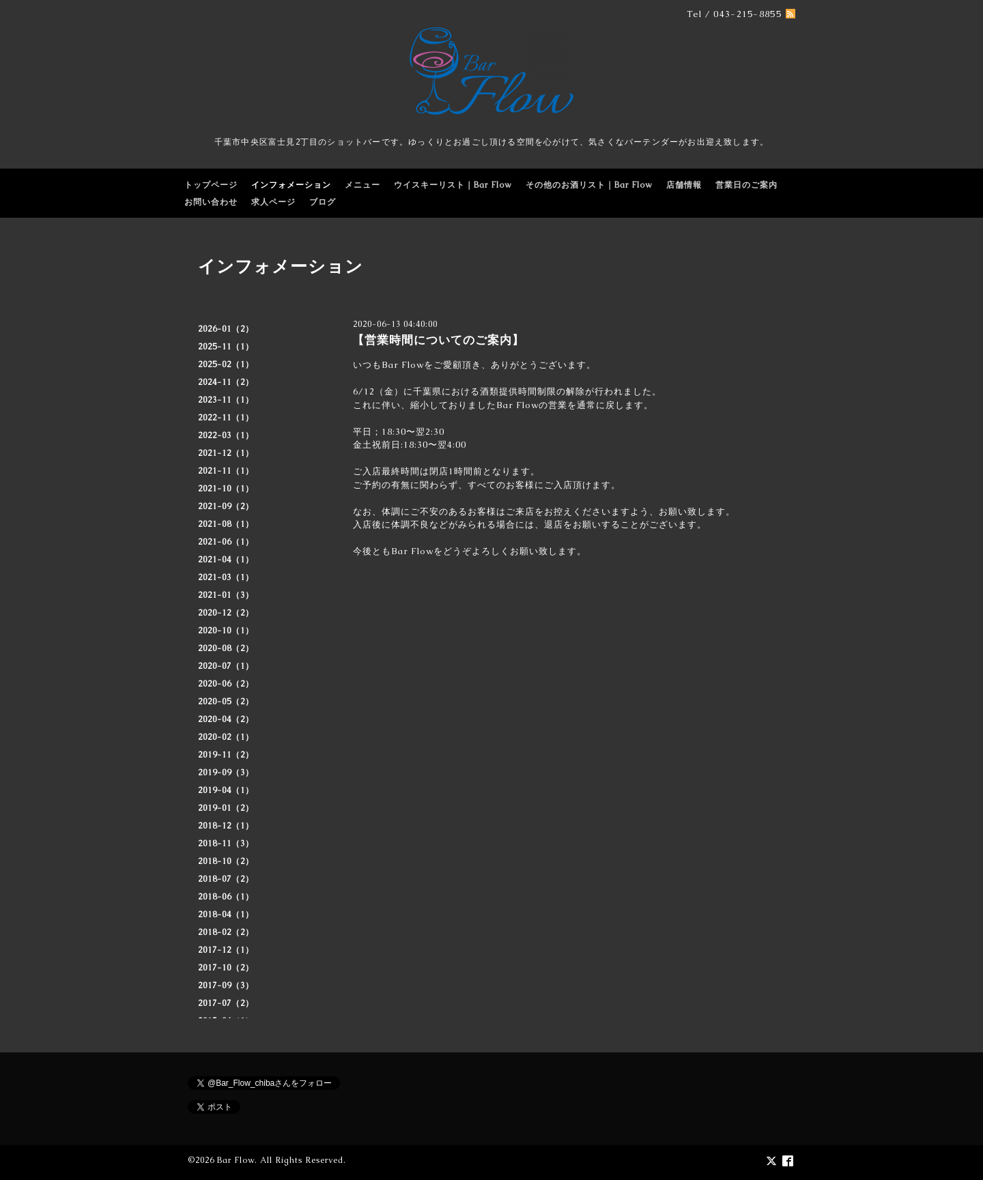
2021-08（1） (226, 524)
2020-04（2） (226, 719)
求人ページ (273, 202)
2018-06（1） (226, 896)
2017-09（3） (226, 985)
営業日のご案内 (746, 184)
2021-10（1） (226, 488)
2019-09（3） (226, 772)
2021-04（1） (226, 559)
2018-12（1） (226, 825)
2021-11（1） (226, 470)
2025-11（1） (226, 346)
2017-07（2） (226, 1003)
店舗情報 (684, 184)
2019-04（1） (226, 790)
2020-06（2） (226, 683)
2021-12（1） (226, 453)
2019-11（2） (226, 754)
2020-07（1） (226, 666)
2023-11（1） (226, 399)
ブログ (322, 202)
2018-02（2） (226, 932)
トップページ (211, 184)
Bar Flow (236, 1160)
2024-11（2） (226, 382)
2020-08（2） (226, 648)
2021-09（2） (226, 506)
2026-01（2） (226, 328)
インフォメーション (291, 184)
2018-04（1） (226, 914)
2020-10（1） (226, 630)
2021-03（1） (226, 577)
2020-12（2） (226, 612)
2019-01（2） (226, 808)
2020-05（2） (226, 701)
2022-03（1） (226, 435)
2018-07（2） (226, 879)
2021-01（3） (226, 595)
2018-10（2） (226, 861)
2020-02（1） (226, 737)
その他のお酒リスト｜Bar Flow (589, 184)
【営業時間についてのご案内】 (438, 339)
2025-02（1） (226, 364)
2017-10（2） (226, 967)
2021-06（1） (226, 541)
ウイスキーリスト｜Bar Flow (453, 184)
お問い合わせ (211, 202)
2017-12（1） (226, 950)
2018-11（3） (226, 843)
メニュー (362, 184)
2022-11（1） (226, 417)
